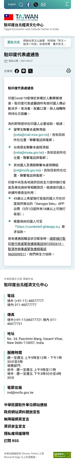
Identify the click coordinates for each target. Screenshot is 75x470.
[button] (10, 42)
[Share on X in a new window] (30, 71)
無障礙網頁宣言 (16, 419)
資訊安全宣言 (15, 426)
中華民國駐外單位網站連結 (25, 405)
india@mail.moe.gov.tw (31, 135)
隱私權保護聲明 (16, 433)
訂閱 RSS (11, 441)
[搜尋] (21, 4)
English (12, 4)
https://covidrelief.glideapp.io (37, 227)
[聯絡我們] (43, 4)
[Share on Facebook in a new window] (16, 71)
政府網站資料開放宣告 (22, 412)
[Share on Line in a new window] (23, 71)
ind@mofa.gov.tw (27, 170)
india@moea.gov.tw (29, 152)
